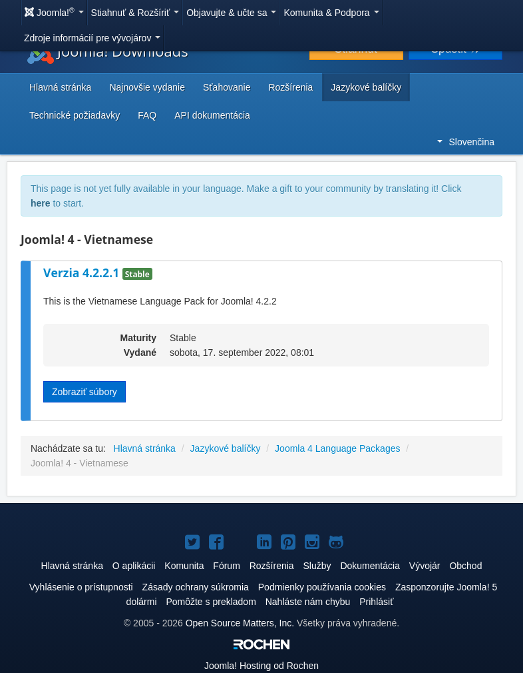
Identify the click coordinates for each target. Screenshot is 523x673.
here (41, 203)
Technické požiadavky (74, 115)
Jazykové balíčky (366, 87)
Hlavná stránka (60, 87)
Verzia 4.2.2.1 (82, 273)
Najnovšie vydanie (147, 87)
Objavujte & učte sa (231, 12)
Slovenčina (466, 142)
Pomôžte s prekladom (211, 601)
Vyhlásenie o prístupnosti (81, 587)
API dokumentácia (212, 115)
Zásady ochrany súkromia (195, 587)
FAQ (147, 115)
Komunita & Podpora (331, 12)
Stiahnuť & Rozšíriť (135, 12)
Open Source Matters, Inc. (240, 623)
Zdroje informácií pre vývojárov (92, 38)
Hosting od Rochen (261, 665)
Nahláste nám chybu (308, 601)
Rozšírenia (290, 87)
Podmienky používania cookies (322, 587)
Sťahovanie (226, 87)
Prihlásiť (376, 601)
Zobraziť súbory (84, 391)
